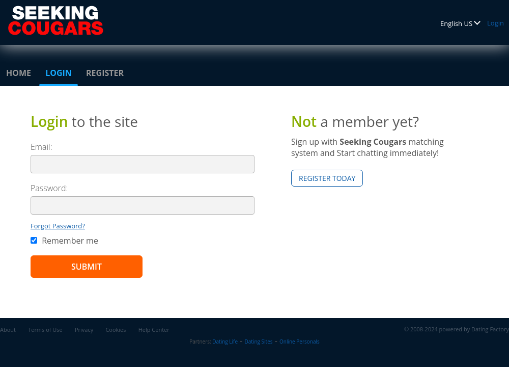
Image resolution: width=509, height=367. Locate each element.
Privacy (84, 329)
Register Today (327, 178)
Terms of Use (45, 329)
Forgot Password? (58, 225)
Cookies (115, 329)
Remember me (64, 240)
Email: (41, 146)
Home (18, 72)
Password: (49, 188)
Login (495, 23)
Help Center (153, 329)
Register (105, 72)
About (8, 329)
